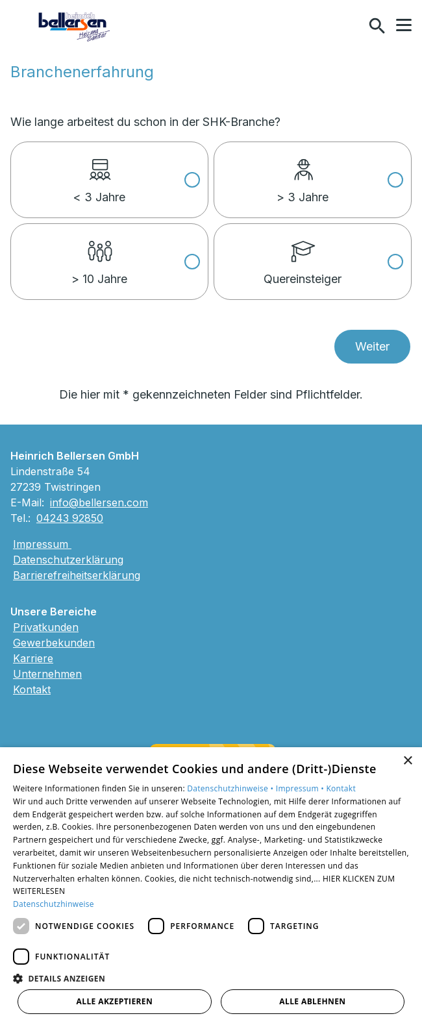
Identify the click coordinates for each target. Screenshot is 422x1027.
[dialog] (211, 887)
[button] (404, 25)
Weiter (372, 346)
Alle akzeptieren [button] (115, 1001)
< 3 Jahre (99, 173)
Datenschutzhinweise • (231, 788)
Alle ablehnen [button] (312, 1001)
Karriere (33, 658)
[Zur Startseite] (75, 25)
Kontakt (32, 689)
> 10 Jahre (99, 255)
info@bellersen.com (99, 502)
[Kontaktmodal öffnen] (349, 26)
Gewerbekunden (54, 642)
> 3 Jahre (303, 173)
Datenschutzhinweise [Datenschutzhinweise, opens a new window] (53, 903)
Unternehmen (47, 673)
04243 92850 (69, 518)
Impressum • (301, 788)
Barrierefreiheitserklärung (76, 575)
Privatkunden (46, 627)
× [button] (407, 761)
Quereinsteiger (302, 255)
